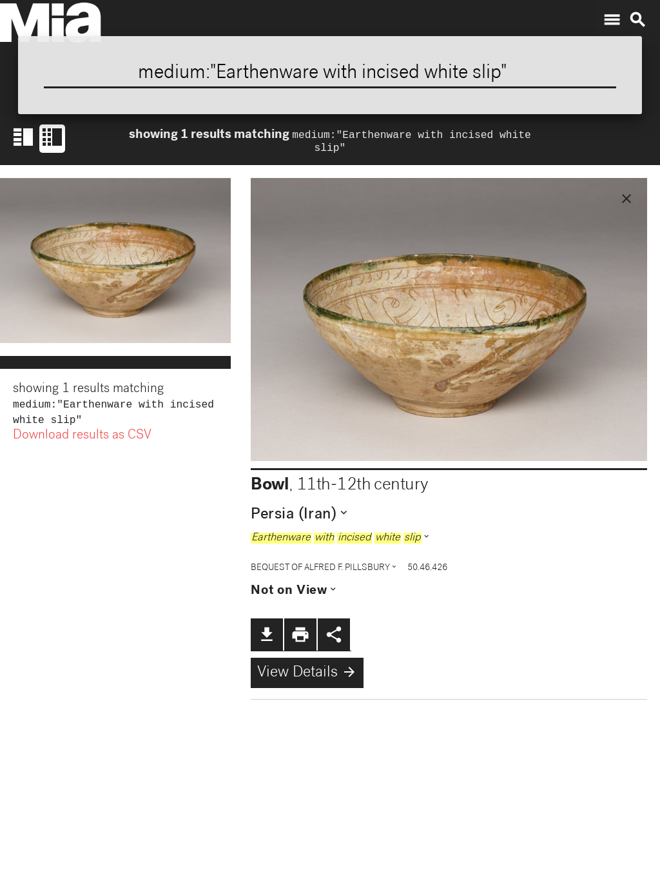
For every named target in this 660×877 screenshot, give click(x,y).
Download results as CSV (82, 441)
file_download (267, 637)
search (637, 20)
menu (611, 20)
